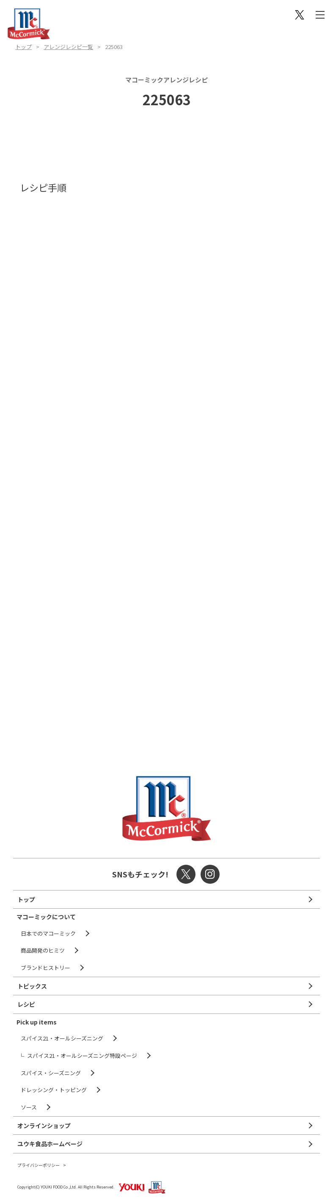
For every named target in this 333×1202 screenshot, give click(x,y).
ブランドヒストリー (45, 968)
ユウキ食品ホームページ (50, 1143)
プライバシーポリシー (38, 1165)
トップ (23, 47)
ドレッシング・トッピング (54, 1090)
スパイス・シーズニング (51, 1073)
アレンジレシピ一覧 (68, 47)
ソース (29, 1107)
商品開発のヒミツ (43, 950)
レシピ (26, 1004)
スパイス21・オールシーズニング (62, 1038)
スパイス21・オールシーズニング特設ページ (82, 1056)
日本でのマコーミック (48, 933)
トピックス (32, 986)
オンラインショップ (44, 1125)
